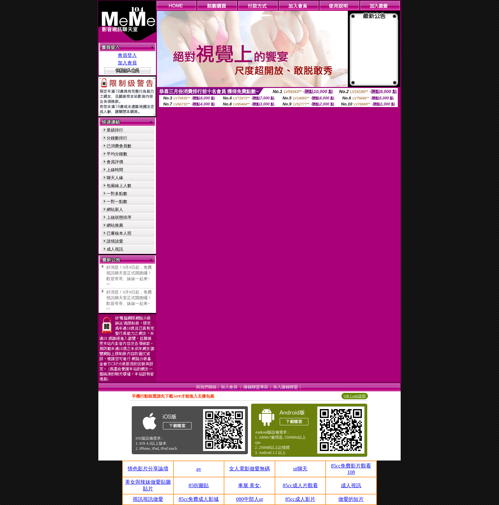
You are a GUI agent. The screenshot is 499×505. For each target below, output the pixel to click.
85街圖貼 (198, 485)
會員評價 (115, 161)
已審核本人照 (119, 233)
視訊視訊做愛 (148, 499)
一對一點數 (117, 201)
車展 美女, (249, 485)
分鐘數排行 (117, 138)
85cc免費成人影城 (199, 499)
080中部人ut (249, 499)
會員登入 (127, 55)
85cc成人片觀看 (300, 485)
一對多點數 (117, 193)
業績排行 (115, 130)
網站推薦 (115, 225)
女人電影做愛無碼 (249, 468)
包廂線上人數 (119, 185)
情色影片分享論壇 (148, 468)
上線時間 (115, 169)
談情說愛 (115, 241)
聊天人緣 (115, 177)
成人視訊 (115, 249)
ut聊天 (300, 468)
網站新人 (115, 209)
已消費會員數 (119, 146)
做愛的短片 (351, 499)
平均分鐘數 (117, 154)
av (198, 469)
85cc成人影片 (300, 499)
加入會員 (127, 62)
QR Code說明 (355, 396)
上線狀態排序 (119, 217)
